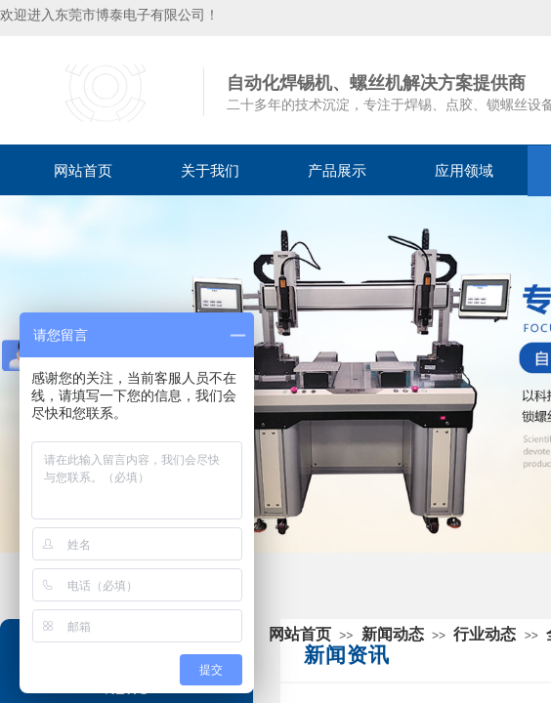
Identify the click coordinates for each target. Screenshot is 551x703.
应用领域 (464, 171)
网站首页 (83, 171)
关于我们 (210, 171)
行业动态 (484, 634)
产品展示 (337, 171)
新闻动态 (392, 634)
